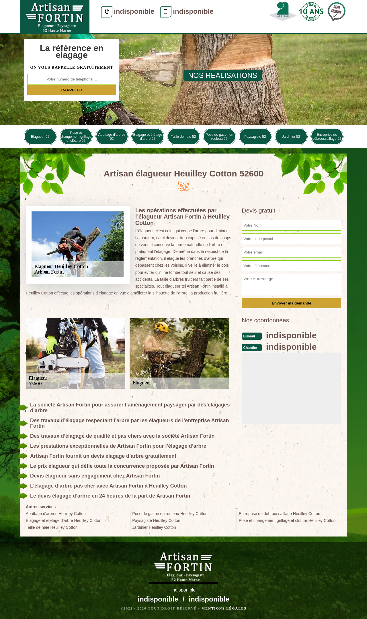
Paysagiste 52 (255, 137)
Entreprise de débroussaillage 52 (327, 137)
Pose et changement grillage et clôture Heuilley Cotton (287, 520)
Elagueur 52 (40, 137)
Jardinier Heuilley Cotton (154, 527)
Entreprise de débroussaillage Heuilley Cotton (279, 513)
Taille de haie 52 (183, 137)
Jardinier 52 (291, 137)
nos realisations (222, 75)
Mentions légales (224, 608)
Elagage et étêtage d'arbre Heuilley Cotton (63, 520)
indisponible (134, 11)
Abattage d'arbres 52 (111, 137)
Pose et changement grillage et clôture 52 (75, 137)
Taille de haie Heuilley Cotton (52, 527)
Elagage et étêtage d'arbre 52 (147, 137)
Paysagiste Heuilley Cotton (156, 520)
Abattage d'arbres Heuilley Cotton (56, 513)
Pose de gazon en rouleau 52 (219, 137)
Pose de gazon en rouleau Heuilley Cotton (169, 513)
